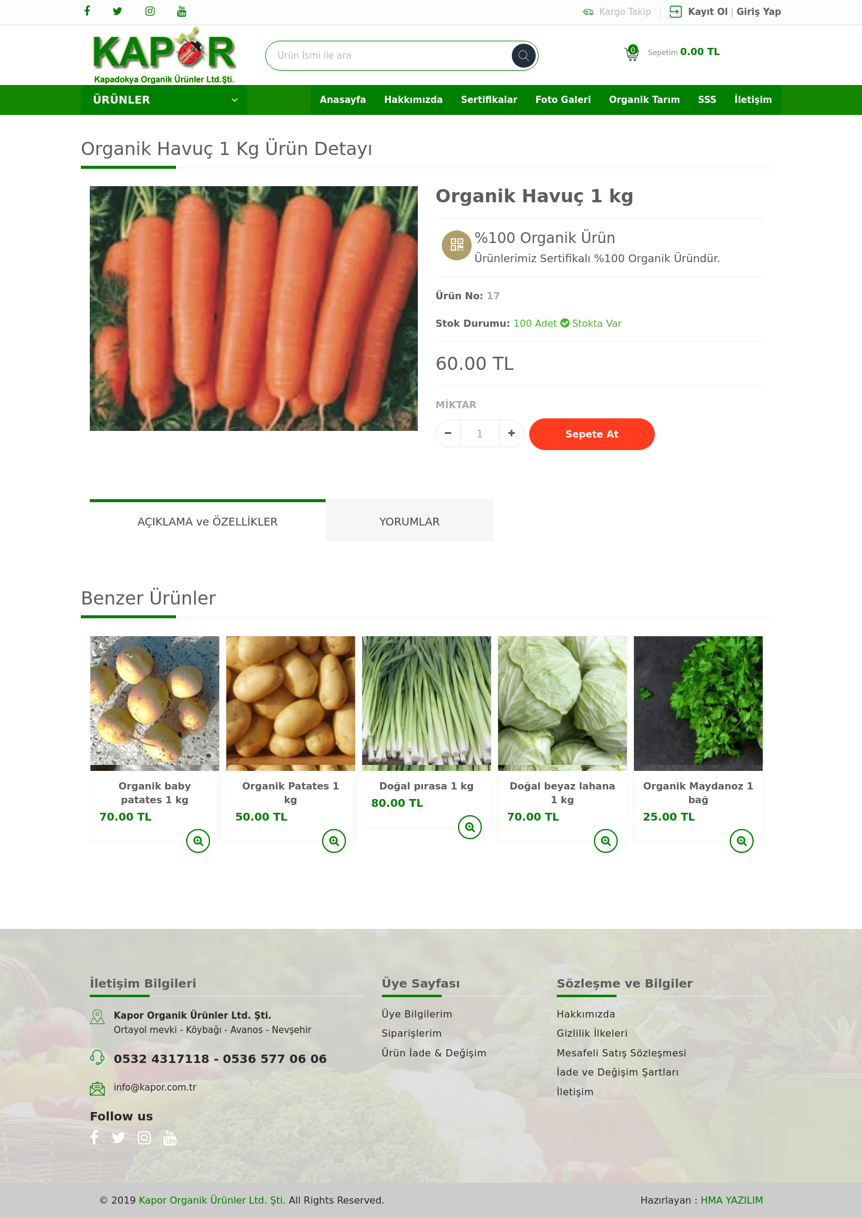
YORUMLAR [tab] (410, 521)
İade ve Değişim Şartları (618, 1072)
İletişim (753, 100)
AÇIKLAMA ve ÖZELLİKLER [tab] (208, 521)
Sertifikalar (489, 100)
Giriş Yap (759, 12)
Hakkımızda (413, 100)
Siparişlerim (412, 1033)
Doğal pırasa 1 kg (427, 786)
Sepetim (685, 51)
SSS (707, 100)
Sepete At (592, 434)
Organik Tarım (644, 100)
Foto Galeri (563, 100)
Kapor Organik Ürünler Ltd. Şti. (212, 1200)
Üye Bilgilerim (417, 1014)
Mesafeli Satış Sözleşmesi (622, 1053)
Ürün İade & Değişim (434, 1053)
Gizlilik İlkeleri (592, 1033)
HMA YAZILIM (732, 1200)
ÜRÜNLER (165, 100)
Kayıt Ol (708, 12)
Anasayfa (343, 100)
